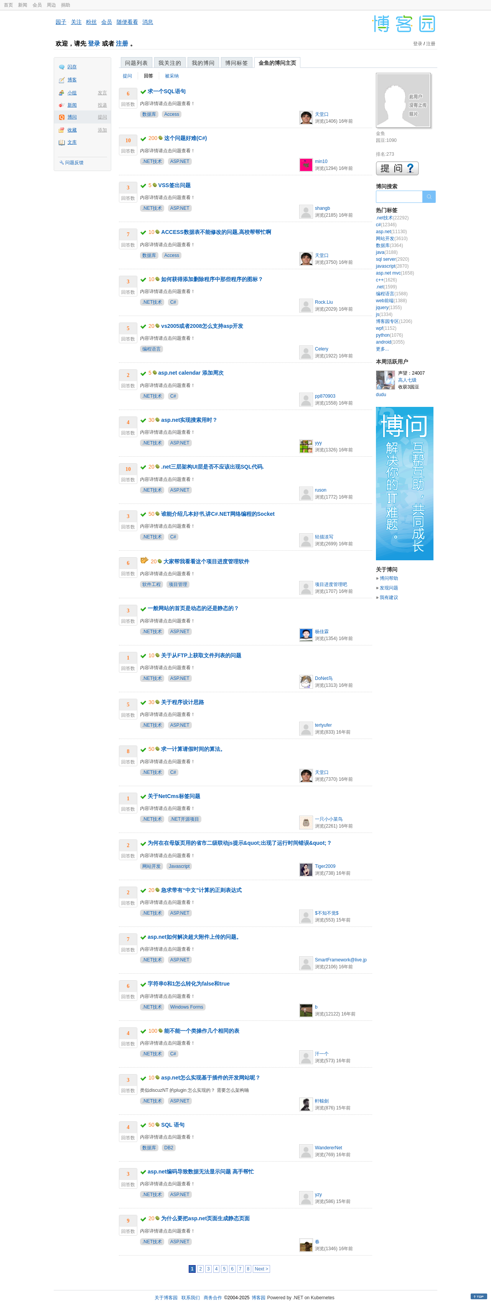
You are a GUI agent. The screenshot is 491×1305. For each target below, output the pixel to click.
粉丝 (91, 22)
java (387, 252)
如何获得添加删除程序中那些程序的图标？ (212, 279)
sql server (392, 259)
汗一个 (322, 1054)
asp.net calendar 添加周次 (191, 373)
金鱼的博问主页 (277, 63)
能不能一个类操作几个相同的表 (201, 1031)
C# (173, 302)
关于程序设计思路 (182, 702)
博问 (72, 117)
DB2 (168, 1147)
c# (386, 224)
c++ (386, 280)
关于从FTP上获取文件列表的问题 (201, 655)
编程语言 (151, 349)
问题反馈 (74, 162)
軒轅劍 (322, 1101)
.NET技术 (152, 161)
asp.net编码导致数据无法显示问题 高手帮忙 (201, 1171)
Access (171, 114)
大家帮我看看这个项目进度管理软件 (206, 561)
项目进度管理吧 (331, 584)
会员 (37, 5)
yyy (318, 443)
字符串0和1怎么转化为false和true (189, 984)
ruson (320, 490)
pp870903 (325, 396)
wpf (386, 328)
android (390, 342)
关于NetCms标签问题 (174, 796)
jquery (389, 307)
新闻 (22, 5)
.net (386, 287)
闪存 (72, 66)
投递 (102, 105)
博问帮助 (389, 578)
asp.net (391, 231)
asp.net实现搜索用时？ (189, 420)
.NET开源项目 (184, 819)
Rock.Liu (324, 302)
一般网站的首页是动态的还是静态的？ (193, 608)
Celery (321, 349)
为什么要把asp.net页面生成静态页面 (205, 1218)
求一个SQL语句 (167, 91)
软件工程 (151, 584)
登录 (94, 43)
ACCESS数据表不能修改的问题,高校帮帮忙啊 (216, 232)
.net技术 (392, 218)
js (384, 314)
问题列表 (136, 63)
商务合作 (213, 1297)
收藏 (72, 130)
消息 (147, 22)
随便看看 (127, 22)
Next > (261, 1269)
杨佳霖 (322, 631)
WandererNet (328, 1147)
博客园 (258, 1297)
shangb (322, 208)
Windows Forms (186, 1007)
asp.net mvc (395, 273)
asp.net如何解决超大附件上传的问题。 (195, 937)
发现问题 (389, 588)
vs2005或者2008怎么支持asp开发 (202, 326)
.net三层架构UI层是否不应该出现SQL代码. (212, 467)
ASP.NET (179, 161)
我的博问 (203, 63)
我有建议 (389, 597)
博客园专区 (394, 321)
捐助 (65, 5)
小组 (72, 92)
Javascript (179, 866)
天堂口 (322, 114)
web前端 (391, 300)
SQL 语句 (172, 1125)
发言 (102, 92)
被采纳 (172, 76)
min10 (321, 161)
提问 (102, 117)
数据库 (149, 114)
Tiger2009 (325, 866)
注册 (122, 43)
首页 (8, 5)
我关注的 (169, 63)
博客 (72, 79)
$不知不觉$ (326, 913)
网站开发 (151, 866)
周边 (51, 5)
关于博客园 (166, 1297)
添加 (102, 130)
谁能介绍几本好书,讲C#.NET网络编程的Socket (218, 514)
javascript (392, 266)
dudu (381, 394)
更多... (382, 349)
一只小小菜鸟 (329, 819)
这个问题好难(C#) (185, 138)
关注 (76, 22)
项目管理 (178, 584)
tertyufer (323, 725)
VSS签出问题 (174, 185)
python (389, 335)
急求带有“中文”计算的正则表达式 (201, 890)
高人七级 (407, 380)
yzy (318, 1194)
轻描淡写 (324, 537)
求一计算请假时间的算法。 (193, 749)
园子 (61, 22)
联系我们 (190, 1297)
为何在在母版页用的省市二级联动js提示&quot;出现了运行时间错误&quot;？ (240, 843)
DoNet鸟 (324, 678)
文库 (72, 142)
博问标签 (236, 63)
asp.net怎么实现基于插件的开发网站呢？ (210, 1078)
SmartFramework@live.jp (341, 960)
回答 (148, 76)
